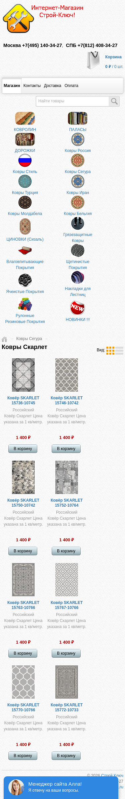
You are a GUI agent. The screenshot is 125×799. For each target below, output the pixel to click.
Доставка (52, 85)
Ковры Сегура (29, 338)
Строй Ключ (112, 775)
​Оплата (71, 85)
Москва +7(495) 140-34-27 (32, 45)
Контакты (32, 85)
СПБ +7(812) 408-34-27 (92, 45)
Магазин (12, 85)
